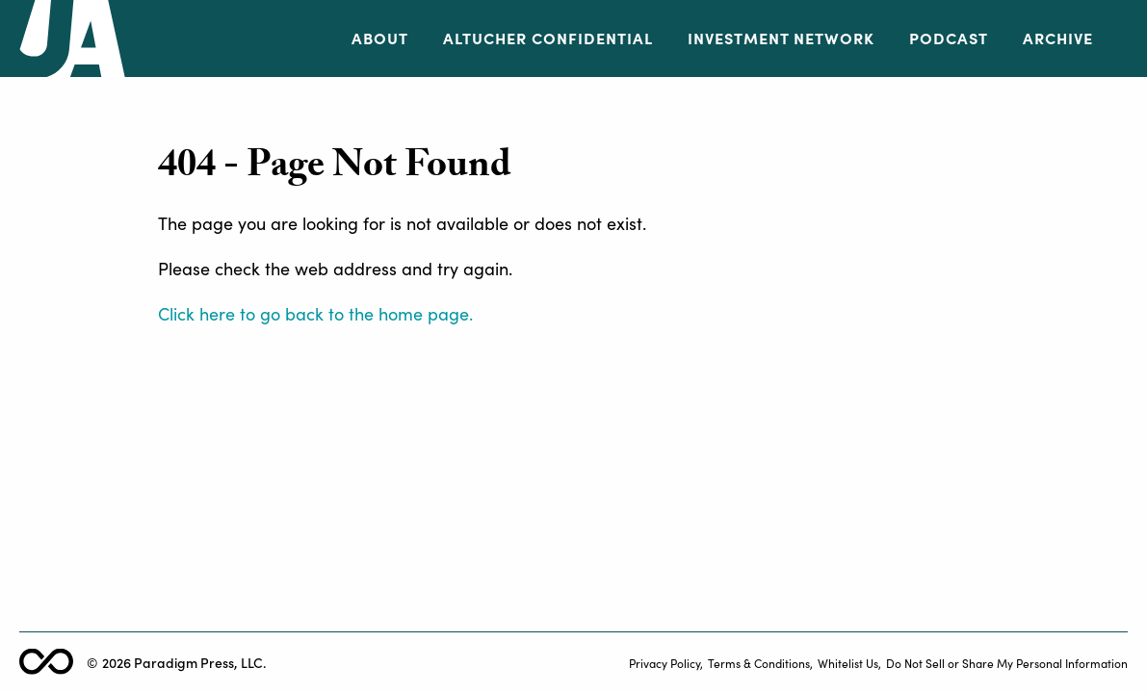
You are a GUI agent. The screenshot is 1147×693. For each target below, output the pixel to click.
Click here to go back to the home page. (315, 313)
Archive (1058, 38)
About (380, 38)
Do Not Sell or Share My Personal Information (1007, 662)
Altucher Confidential (548, 38)
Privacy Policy (664, 662)
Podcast (948, 38)
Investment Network (781, 38)
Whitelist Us (848, 662)
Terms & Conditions (759, 662)
